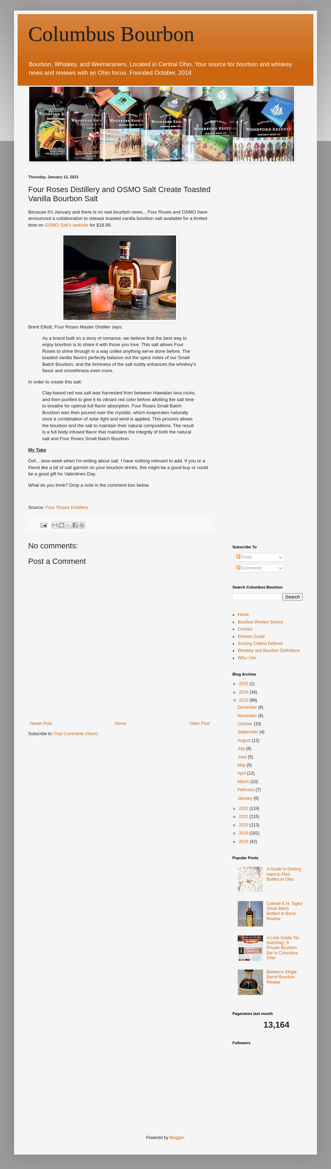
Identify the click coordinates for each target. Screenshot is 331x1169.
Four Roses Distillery (66, 507)
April (242, 773)
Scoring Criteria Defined (260, 643)
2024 (244, 692)
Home (120, 723)
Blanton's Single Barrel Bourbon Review (282, 977)
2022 (244, 808)
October (245, 723)
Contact (245, 629)
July (241, 748)
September (248, 732)
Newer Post (41, 723)
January (245, 798)
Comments (249, 568)
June (242, 757)
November (247, 715)
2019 (244, 833)
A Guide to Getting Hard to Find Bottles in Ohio (284, 874)
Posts (244, 557)
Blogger (176, 1137)
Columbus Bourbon (111, 33)
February (246, 789)
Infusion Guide (251, 636)
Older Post (199, 723)
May (241, 765)
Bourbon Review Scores (260, 622)
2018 (244, 841)
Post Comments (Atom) (76, 733)
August (244, 740)
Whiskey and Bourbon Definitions (269, 650)
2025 (244, 683)
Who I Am (247, 658)
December (247, 707)
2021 (244, 816)
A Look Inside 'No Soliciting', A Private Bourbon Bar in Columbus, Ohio (283, 948)
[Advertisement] (66, 241)
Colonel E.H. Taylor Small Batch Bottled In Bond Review (285, 911)
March (243, 781)
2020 (244, 825)
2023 (244, 700)
